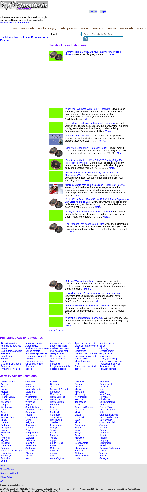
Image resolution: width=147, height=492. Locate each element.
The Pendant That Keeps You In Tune (84, 224)
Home (14, 28)
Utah (77, 404)
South (4, 461)
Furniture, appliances (36, 353)
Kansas (4, 391)
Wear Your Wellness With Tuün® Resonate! (87, 109)
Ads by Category (47, 28)
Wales (53, 432)
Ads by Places (69, 28)
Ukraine (79, 445)
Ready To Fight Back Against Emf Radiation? (88, 211)
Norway (29, 427)
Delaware (104, 386)
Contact (141, 28)
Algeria (4, 440)
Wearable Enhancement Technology (84, 318)
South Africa (56, 417)
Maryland (79, 391)
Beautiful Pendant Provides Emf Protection (87, 305)
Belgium (29, 422)
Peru (77, 435)
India (52, 407)
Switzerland (56, 425)
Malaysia (54, 427)
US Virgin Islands (34, 409)
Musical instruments (11, 363)
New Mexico (81, 397)
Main (27, 458)
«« (50, 330)
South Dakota (32, 407)
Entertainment (106, 351)
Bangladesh (31, 432)
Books (4, 348)
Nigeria (103, 437)
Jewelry (29, 358)
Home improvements (36, 356)
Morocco (79, 437)
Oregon (4, 404)
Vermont (54, 404)
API (2, 481)
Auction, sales (106, 343)
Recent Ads (27, 28)
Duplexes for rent (59, 351)
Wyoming (30, 402)
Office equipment (34, 363)
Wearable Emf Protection (78, 135)
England (54, 412)
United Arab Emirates (110, 417)
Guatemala (105, 443)
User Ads (98, 28)
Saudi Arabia (81, 443)
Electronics (80, 351)
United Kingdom (107, 409)
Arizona (5, 384)
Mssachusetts (82, 455)
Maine (28, 394)
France (4, 412)
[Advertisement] (24, 66)
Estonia (54, 435)
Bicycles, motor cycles (86, 346)
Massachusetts (33, 389)
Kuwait (53, 445)
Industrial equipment (85, 356)
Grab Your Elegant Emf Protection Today (86, 148)
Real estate (6, 366)
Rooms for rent (107, 366)
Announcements (33, 343)
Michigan (5, 394)
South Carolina (107, 402)
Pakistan (54, 450)
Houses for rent (58, 356)
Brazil (78, 414)
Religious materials (60, 366)
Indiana (78, 386)
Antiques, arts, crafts (60, 343)
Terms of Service (7, 469)
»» (62, 330)
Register (93, 12)
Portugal (5, 425)
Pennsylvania (8, 397)
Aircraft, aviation (9, 343)
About (2, 465)
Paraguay (6, 448)
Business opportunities (37, 348)
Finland (78, 422)
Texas (53, 386)
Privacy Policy (6, 477)
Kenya (78, 432)
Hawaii (4, 389)
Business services (59, 348)
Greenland (6, 445)
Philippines (6, 427)
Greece (4, 422)
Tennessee (80, 402)
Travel (78, 369)
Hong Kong (56, 420)
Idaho (78, 389)
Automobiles (31, 346)
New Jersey (105, 394)
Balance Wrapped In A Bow (79, 281)
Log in (103, 12)
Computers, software (11, 351)
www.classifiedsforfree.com (14, 22)
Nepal (102, 445)
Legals (4, 361)
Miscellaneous (82, 361)
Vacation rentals (107, 369)
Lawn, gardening (108, 358)
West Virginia (7, 407)
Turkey (53, 437)
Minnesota (55, 394)
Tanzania (79, 450)
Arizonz (54, 453)
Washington (31, 397)
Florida (53, 381)
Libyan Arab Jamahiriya (6, 454)
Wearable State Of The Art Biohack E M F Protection (92, 293)
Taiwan (53, 430)
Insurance (104, 356)
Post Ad (85, 28)
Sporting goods (58, 369)
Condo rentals (32, 351)
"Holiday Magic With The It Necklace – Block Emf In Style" (95, 185)
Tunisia (103, 450)
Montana (5, 399)
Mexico (78, 412)
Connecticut (105, 384)
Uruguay (103, 440)
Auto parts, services (11, 346)
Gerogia (103, 458)
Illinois (4, 386)
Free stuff (6, 353)
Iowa (101, 389)
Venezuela (30, 445)
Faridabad (6, 458)
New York (104, 381)
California (30, 381)
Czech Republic (107, 422)
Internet (5, 358)
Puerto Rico (105, 407)
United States (8, 381)
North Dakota (57, 402)
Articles (111, 28)
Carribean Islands (108, 414)
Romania (5, 437)
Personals (55, 363)
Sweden (54, 422)
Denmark (79, 417)
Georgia (79, 384)
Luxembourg (31, 435)
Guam (4, 409)
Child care (80, 348)
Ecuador (29, 437)
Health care (7, 356)
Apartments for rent (85, 343)
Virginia (29, 404)
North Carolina (57, 397)
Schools (29, 369)
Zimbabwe (30, 448)
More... (112, 54)
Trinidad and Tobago (11, 450)
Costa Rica (31, 417)
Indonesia (30, 440)
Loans (53, 361)
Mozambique (81, 448)
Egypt (53, 440)
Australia (79, 409)
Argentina (80, 425)
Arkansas (30, 386)
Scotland (5, 432)
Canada (54, 409)
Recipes (29, 366)
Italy (101, 412)
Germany (30, 412)
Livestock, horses (34, 361)
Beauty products (58, 346)
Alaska (28, 384)
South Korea (56, 443)
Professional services (110, 363)
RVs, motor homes (10, 369)
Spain (4, 420)
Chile (28, 430)
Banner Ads (126, 28)
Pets (77, 363)
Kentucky (55, 391)
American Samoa (84, 407)
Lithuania (104, 432)
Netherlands (105, 420)
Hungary (5, 430)
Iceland (78, 430)
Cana (53, 455)
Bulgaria (79, 427)
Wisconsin (6, 402)
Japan (28, 414)
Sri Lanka (30, 450)
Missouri (79, 399)
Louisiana (30, 391)
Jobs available (57, 358)
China (28, 420)
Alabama (79, 381)
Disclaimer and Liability (10, 473)
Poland (103, 427)
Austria (103, 425)
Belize (4, 435)
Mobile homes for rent (110, 361)
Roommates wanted (85, 366)
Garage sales (57, 353)
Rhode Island (106, 404)
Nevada (103, 397)
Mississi (29, 455)
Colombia (55, 414)
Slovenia (29, 443)
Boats (102, 346)
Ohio (101, 391)
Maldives (54, 448)
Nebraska (55, 399)
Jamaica (103, 435)
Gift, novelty (105, 353)
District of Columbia (60, 389)
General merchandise (86, 353)
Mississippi (80, 394)
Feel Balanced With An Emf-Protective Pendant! (90, 123)
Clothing (103, 348)
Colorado (54, 384)
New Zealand (7, 417)
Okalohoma (31, 453)
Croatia (103, 430)
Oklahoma (104, 399)
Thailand (5, 443)
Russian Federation (109, 448)
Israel (78, 420)
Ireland (4, 414)
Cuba (77, 440)
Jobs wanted (81, 358)
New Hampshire (33, 399)
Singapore (30, 425)
